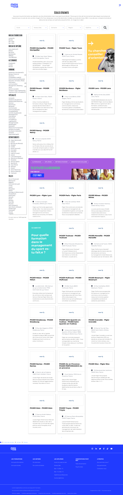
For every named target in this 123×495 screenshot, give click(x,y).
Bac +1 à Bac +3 (58, 468)
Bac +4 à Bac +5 (58, 471)
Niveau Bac (57, 465)
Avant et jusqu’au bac (60, 462)
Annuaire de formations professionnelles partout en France (25, 490)
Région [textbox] (70, 27)
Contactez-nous (101, 468)
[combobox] (22, 28)
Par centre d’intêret (38, 465)
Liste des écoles (9, 442)
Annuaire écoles (16, 465)
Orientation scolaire (79, 162)
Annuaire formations (17, 462)
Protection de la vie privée (44, 493)
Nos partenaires (101, 465)
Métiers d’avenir (61, 162)
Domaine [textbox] (54, 27)
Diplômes (48, 162)
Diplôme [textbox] (88, 27)
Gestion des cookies (72, 493)
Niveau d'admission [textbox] (39, 27)
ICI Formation (37, 487)
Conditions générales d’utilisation (29, 493)
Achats (19, 442)
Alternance (36, 162)
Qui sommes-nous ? (103, 462)
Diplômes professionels (61, 475)
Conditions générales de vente (59, 493)
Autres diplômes (59, 478)
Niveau (25, 442)
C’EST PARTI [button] (37, 175)
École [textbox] (18, 27)
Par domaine (36, 462)
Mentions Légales (16, 493)
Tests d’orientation (81, 463)
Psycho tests (79, 467)
